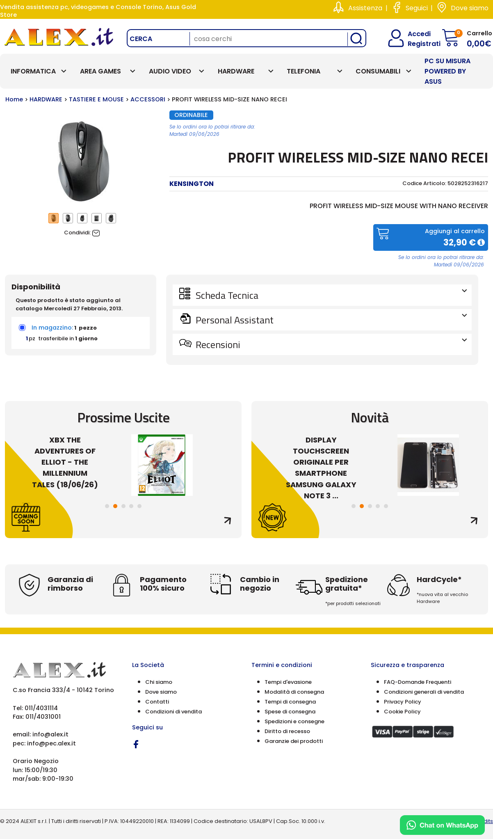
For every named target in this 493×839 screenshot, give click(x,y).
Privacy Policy (402, 702)
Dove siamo (469, 8)
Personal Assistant (330, 319)
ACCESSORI (147, 99)
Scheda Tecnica (330, 295)
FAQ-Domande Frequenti (417, 682)
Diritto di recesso (287, 731)
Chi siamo (158, 682)
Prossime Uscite (123, 417)
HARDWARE (46, 99)
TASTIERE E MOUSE (96, 99)
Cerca (141, 39)
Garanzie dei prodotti (294, 741)
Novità (370, 417)
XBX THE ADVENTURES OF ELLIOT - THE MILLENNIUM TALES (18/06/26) (69, 462)
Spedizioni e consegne (294, 721)
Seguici (417, 8)
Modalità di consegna (294, 692)
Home (14, 99)
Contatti (157, 702)
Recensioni (330, 344)
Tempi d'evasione (288, 682)
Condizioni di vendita (173, 711)
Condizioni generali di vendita (424, 692)
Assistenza (365, 8)
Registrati (417, 43)
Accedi (414, 34)
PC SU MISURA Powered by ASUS (447, 71)
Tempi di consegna (290, 702)
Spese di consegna (290, 711)
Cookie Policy (402, 711)
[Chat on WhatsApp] (442, 825)
